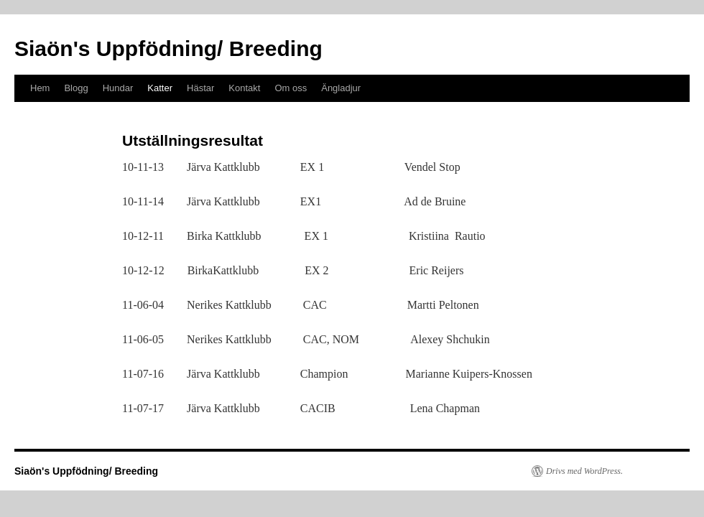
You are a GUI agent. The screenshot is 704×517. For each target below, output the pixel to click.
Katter (159, 88)
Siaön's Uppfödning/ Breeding (168, 48)
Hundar (118, 88)
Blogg (76, 88)
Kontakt (244, 88)
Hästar (200, 88)
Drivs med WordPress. (584, 471)
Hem (40, 88)
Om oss (290, 88)
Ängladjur (341, 88)
